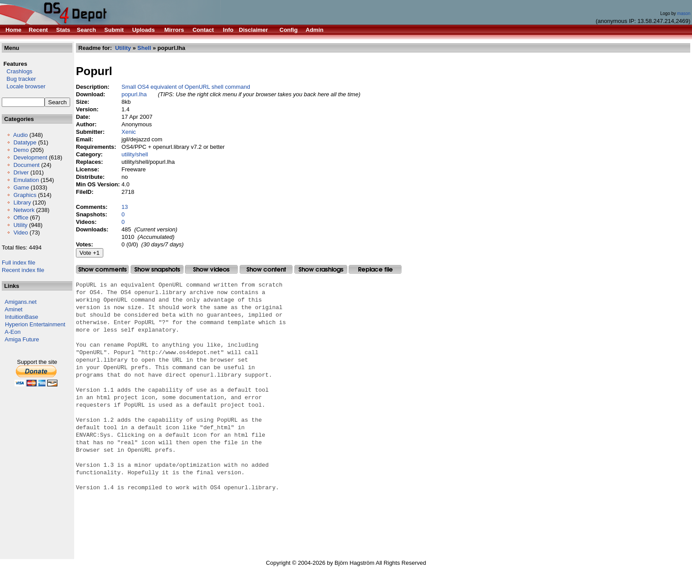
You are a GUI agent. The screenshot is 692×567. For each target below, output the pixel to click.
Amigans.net (21, 302)
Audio (20, 135)
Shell (144, 48)
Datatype (24, 142)
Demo (21, 150)
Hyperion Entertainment (35, 324)
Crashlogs (17, 71)
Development (30, 157)
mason (683, 13)
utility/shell (134, 154)
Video (20, 232)
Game (21, 187)
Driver (21, 172)
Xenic (128, 132)
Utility (20, 225)
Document (26, 165)
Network (23, 210)
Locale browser (23, 86)
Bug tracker (19, 79)
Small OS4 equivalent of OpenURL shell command (185, 86)
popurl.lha (134, 94)
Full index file (18, 262)
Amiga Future (22, 339)
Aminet (14, 309)
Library (22, 202)
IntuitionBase (21, 317)
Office (20, 217)
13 (124, 207)
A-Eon (13, 332)
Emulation (26, 180)
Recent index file (23, 270)
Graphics (24, 195)
